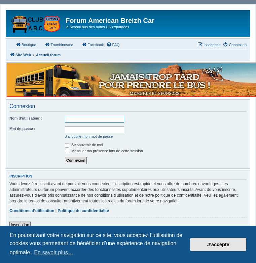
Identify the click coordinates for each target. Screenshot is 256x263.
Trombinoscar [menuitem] (58, 44)
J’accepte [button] (218, 244)
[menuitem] (113, 45)
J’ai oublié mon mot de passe (89, 136)
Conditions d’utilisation (31, 210)
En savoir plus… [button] (53, 252)
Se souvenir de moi (84, 145)
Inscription (20, 225)
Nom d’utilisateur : (25, 118)
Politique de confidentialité (83, 210)
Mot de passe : (22, 129)
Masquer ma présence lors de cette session (104, 151)
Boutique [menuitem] (25, 44)
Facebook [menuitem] (92, 44)
